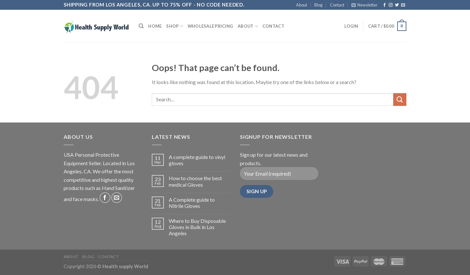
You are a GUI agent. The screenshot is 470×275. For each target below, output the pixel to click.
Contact (337, 4)
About (301, 4)
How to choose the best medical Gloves (195, 181)
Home (155, 26)
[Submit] (399, 99)
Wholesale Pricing (210, 26)
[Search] (141, 26)
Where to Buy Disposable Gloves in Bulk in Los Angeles (197, 227)
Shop (174, 26)
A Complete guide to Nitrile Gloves (192, 202)
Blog (318, 4)
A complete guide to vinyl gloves (197, 160)
